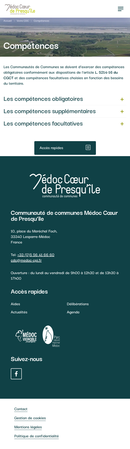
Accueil (8, 20)
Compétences (41, 20)
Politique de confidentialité (36, 436)
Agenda (73, 312)
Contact (20, 409)
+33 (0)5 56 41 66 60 (35, 254)
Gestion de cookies (30, 418)
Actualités (19, 312)
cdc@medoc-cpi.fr (26, 260)
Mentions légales (28, 427)
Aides (15, 304)
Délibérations (78, 304)
